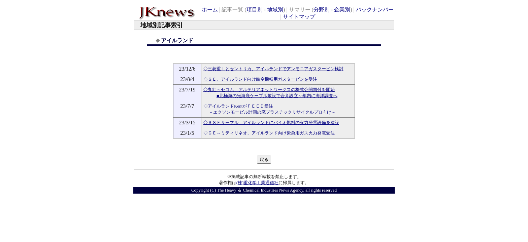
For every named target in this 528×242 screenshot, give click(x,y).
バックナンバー (375, 9)
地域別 (275, 9)
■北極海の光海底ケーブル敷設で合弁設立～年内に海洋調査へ (277, 95)
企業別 (342, 9)
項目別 (254, 9)
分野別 (322, 9)
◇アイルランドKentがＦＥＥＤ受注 (238, 106)
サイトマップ (299, 16)
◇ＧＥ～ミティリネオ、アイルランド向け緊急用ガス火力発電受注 (269, 132)
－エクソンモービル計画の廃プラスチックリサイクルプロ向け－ (272, 112)
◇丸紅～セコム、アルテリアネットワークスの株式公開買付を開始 (269, 89)
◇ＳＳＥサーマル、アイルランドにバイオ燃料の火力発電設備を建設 (271, 122)
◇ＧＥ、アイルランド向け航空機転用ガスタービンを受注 (260, 79)
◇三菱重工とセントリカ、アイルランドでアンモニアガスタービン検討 (273, 68)
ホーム (210, 9)
